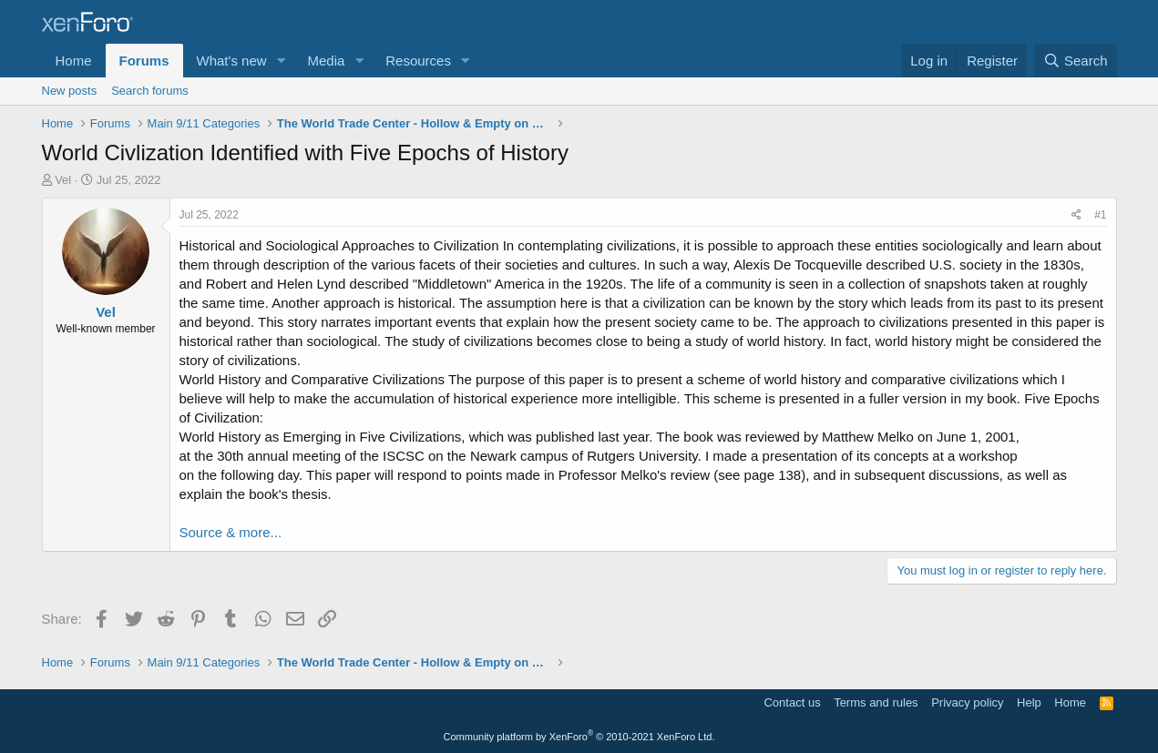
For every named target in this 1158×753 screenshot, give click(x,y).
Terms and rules (875, 702)
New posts (69, 90)
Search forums (150, 90)
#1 (1100, 215)
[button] (280, 60)
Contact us (791, 702)
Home (74, 60)
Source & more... (230, 532)
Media (325, 60)
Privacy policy (967, 702)
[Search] (1075, 60)
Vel (63, 180)
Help (1029, 702)
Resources (418, 60)
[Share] (1076, 215)
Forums (144, 60)
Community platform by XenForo (579, 736)
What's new (232, 60)
